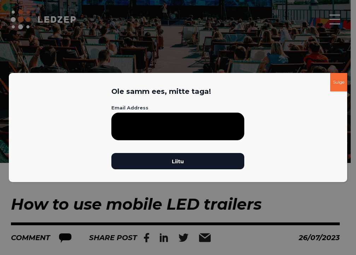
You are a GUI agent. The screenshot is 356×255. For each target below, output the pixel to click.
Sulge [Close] (338, 82)
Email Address (129, 107)
